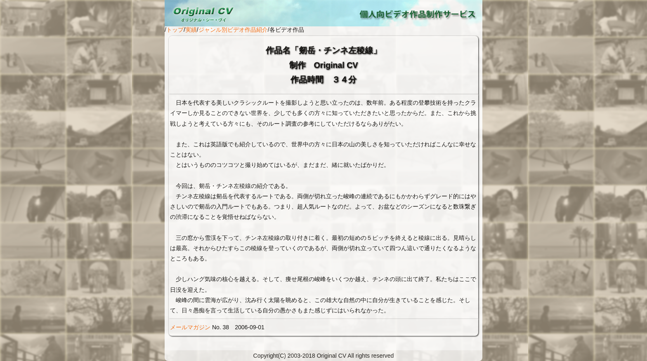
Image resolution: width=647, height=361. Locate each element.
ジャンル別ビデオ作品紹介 (233, 29)
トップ (175, 29)
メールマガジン (190, 327)
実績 (191, 29)
